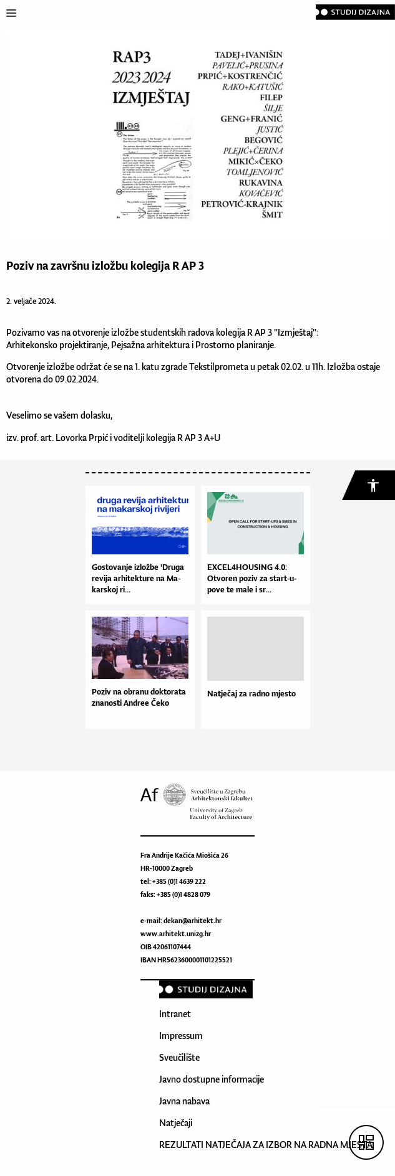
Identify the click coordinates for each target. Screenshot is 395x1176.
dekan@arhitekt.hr (192, 920)
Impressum (181, 1035)
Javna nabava (184, 1101)
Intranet (175, 1014)
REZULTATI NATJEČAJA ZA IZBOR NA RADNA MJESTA (266, 1144)
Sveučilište (179, 1057)
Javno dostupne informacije (211, 1079)
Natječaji (175, 1123)
